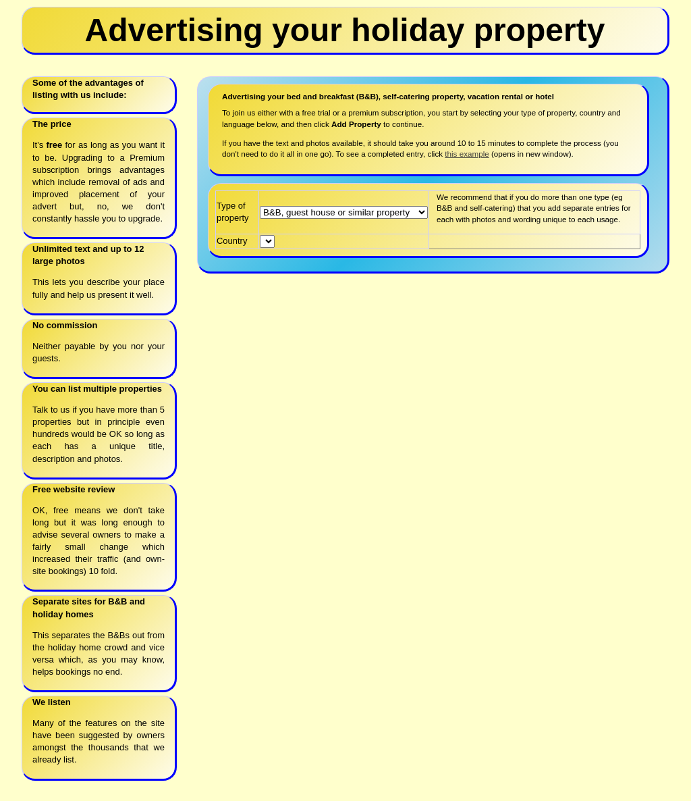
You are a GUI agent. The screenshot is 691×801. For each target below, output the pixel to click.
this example (467, 153)
